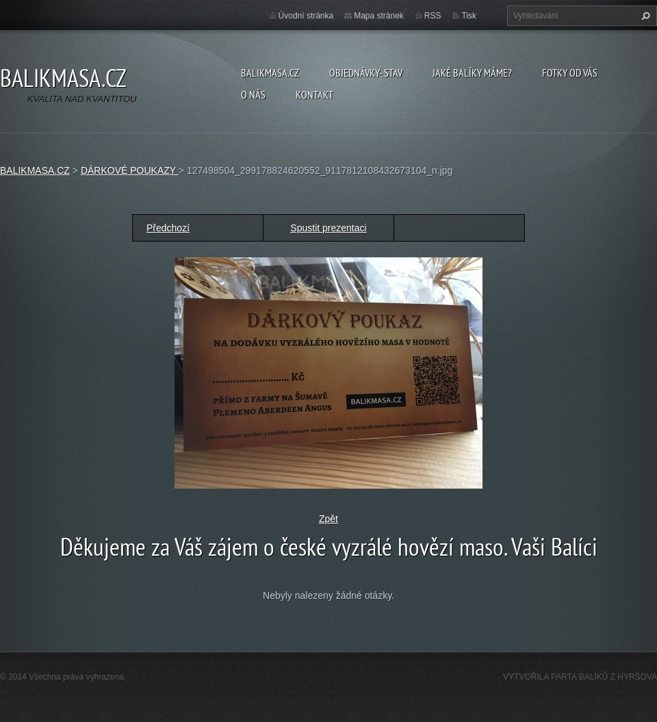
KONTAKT (314, 94)
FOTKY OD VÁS (569, 72)
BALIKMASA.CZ (270, 72)
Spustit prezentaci (328, 227)
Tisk (468, 16)
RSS (432, 16)
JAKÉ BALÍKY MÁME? (472, 72)
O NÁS (253, 94)
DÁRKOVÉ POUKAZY (130, 170)
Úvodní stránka (306, 16)
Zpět (328, 518)
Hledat (644, 15)
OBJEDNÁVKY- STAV (365, 72)
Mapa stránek (379, 16)
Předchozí (168, 227)
